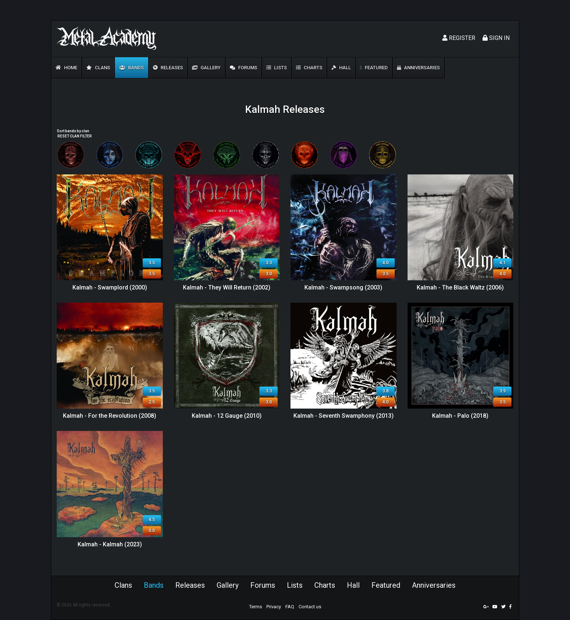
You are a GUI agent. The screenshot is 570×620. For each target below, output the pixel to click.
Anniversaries (418, 67)
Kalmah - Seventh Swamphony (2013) (343, 415)
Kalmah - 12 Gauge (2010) (227, 415)
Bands (131, 67)
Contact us (310, 606)
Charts (309, 67)
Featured (374, 67)
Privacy (273, 606)
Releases (168, 67)
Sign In (496, 37)
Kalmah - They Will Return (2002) (226, 287)
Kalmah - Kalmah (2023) (110, 544)
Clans (98, 67)
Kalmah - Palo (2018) (460, 415)
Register (458, 37)
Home (66, 67)
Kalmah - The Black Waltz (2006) (460, 287)
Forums (243, 67)
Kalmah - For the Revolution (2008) (109, 415)
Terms (255, 606)
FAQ (289, 606)
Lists (276, 67)
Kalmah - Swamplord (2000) (109, 287)
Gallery (206, 67)
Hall (341, 67)
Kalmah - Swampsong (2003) (343, 287)
